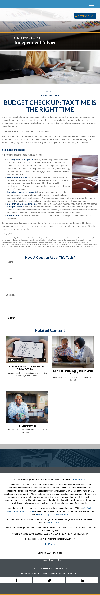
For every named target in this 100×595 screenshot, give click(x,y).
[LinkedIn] (82, 580)
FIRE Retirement (27, 425)
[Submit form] (12, 318)
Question (10, 295)
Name (10, 262)
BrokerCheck (79, 480)
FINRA (50, 522)
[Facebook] (16, 580)
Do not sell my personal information (52, 514)
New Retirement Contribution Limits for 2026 (73, 372)
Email (10, 278)
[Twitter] (49, 580)
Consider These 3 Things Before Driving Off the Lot (26, 368)
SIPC (58, 522)
